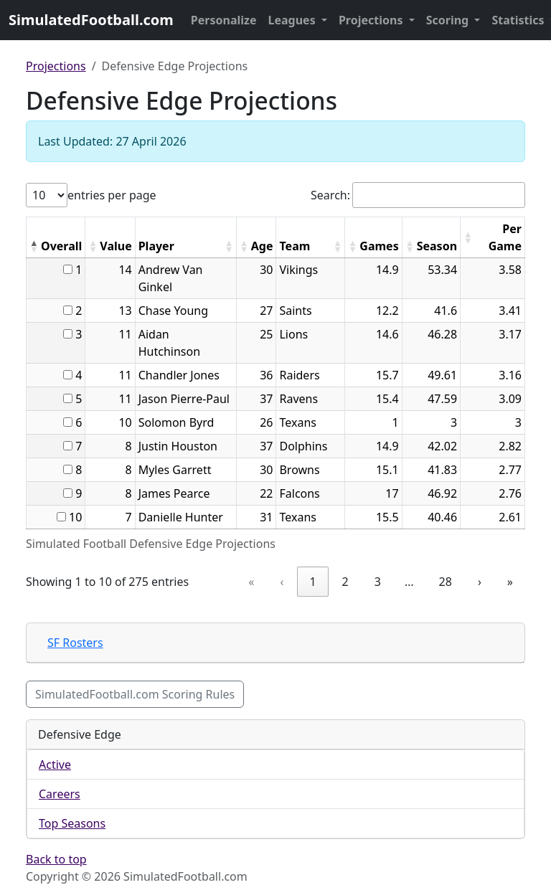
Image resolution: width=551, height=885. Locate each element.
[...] (67, 269)
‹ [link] (281, 582)
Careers (59, 794)
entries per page (111, 195)
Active (55, 764)
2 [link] (345, 582)
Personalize (224, 20)
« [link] (251, 582)
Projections (372, 20)
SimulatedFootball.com (91, 19)
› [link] (479, 582)
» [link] (510, 582)
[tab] (275, 643)
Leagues (293, 20)
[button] (33, 246)
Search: (330, 195)
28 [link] (445, 582)
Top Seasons (72, 823)
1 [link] (312, 582)
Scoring (449, 20)
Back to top (56, 859)
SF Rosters (75, 642)
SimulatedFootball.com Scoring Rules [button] (135, 694)
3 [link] (378, 582)
